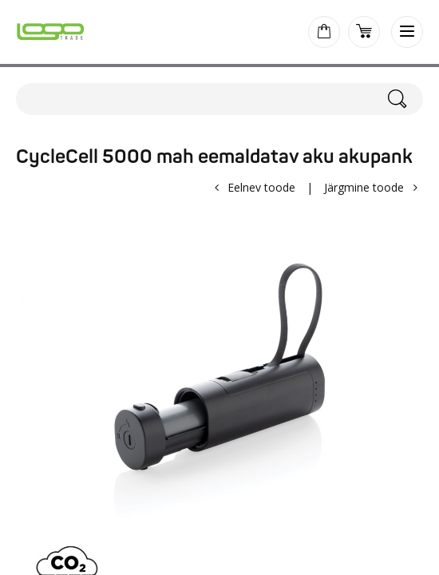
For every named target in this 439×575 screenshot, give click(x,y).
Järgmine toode (364, 187)
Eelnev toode (261, 187)
